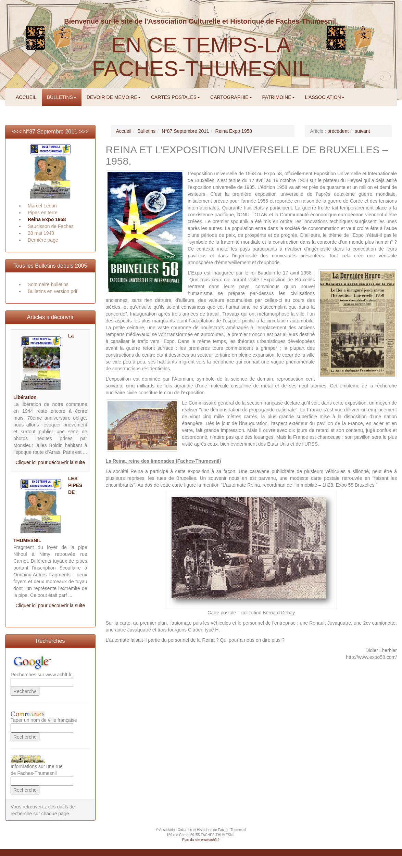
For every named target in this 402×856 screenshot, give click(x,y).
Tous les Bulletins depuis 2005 (50, 266)
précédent (338, 131)
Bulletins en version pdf (52, 291)
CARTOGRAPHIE (231, 97)
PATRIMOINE (278, 97)
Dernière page (43, 240)
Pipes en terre (43, 212)
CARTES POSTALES (175, 97)
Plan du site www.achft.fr (201, 840)
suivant (362, 131)
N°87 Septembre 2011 (50, 132)
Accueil (123, 131)
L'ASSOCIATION (324, 97)
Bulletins (146, 131)
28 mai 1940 (41, 233)
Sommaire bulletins (48, 284)
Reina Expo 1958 (47, 219)
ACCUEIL (26, 97)
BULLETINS (61, 97)
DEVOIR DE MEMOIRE (114, 97)
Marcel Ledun (42, 205)
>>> (83, 132)
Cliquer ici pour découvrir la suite (50, 462)
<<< (17, 132)
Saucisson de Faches (51, 226)
